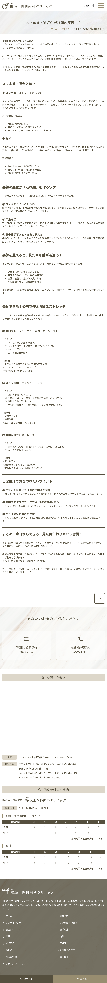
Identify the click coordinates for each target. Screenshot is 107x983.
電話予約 (26, 978)
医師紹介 (64, 943)
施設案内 (10, 943)
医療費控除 (11, 956)
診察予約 (64, 915)
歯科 (62, 936)
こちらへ (100, 838)
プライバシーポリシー (17, 963)
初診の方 (64, 929)
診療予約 (80, 978)
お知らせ (65, 29)
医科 (8, 936)
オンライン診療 (13, 922)
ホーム (54, 29)
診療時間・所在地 (68, 922)
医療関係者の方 (67, 950)
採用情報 (64, 956)
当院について (12, 929)
